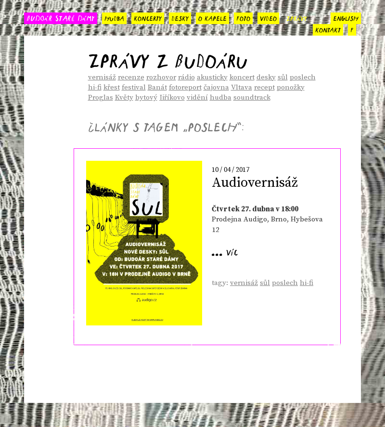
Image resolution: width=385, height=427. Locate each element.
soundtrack (251, 97)
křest (111, 87)
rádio (186, 77)
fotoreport (185, 87)
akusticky (212, 77)
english (346, 17)
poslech (303, 77)
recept (264, 87)
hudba (114, 17)
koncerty (148, 17)
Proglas (100, 97)
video (268, 17)
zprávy (296, 17)
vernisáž (102, 77)
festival (134, 87)
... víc (225, 251)
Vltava (241, 87)
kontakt (328, 29)
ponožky (291, 87)
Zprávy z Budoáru (167, 57)
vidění (197, 97)
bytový (146, 97)
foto (243, 17)
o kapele (212, 17)
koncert (242, 77)
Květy (124, 97)
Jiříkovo (172, 97)
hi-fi (95, 87)
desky (180, 17)
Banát (157, 87)
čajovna (216, 87)
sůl (283, 77)
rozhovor (161, 77)
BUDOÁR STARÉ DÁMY (60, 18)
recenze (131, 77)
